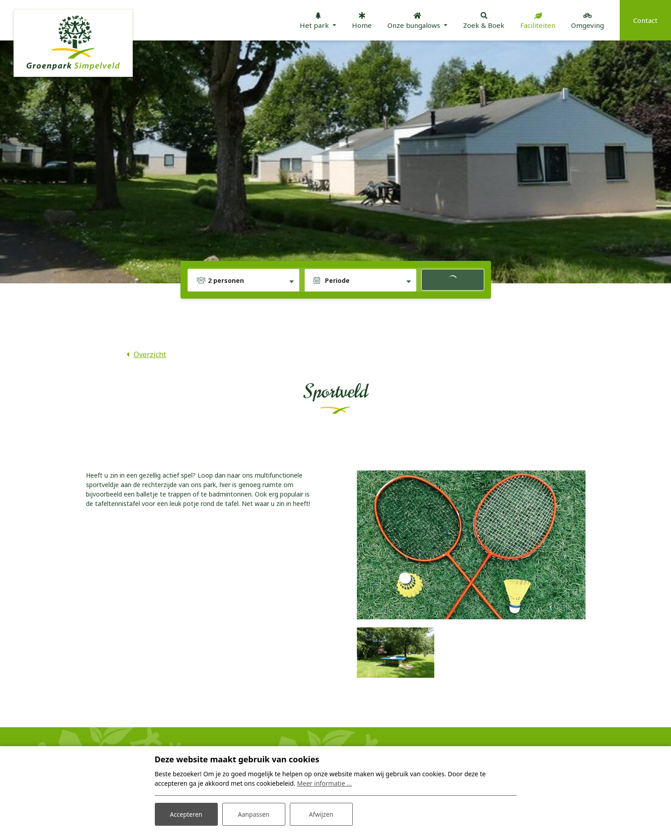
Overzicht (150, 354)
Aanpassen (254, 814)
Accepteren (186, 814)
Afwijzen (321, 814)
